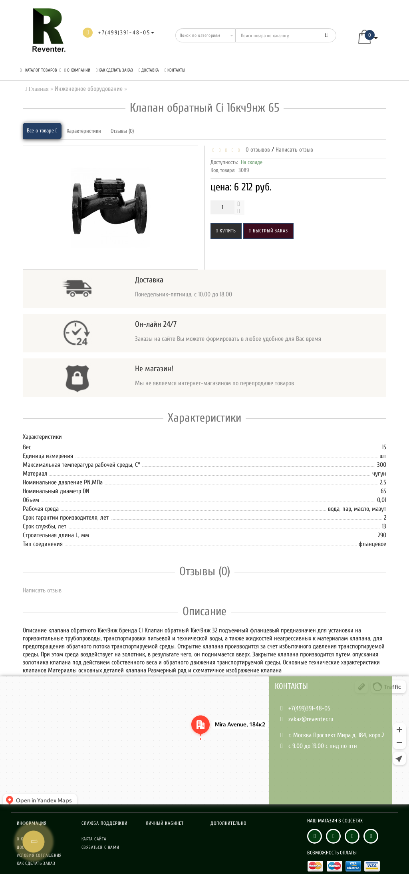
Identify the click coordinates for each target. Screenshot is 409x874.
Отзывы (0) (122, 131)
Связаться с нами (100, 847)
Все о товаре (42, 130)
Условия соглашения (39, 855)
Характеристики (84, 131)
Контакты (175, 70)
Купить (226, 231)
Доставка (149, 70)
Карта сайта (94, 839)
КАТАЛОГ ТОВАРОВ (40, 70)
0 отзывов (256, 149)
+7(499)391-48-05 (309, 708)
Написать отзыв (294, 149)
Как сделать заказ (114, 70)
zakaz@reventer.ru (311, 719)
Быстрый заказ (268, 231)
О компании (77, 70)
